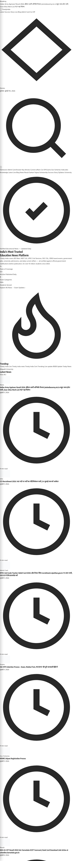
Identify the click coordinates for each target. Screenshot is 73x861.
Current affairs (35, 170)
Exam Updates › (19, 288)
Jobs (66, 170)
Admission (3, 170)
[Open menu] (1, 9)
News (22, 172)
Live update (48, 366)
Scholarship (43, 172)
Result (26, 172)
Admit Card (26, 12)
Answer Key (20, 170)
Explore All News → (7, 288)
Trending (41, 366)
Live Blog (18, 12)
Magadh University (6, 369)
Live (10, 366)
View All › (3, 375)
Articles (27, 170)
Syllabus (61, 172)
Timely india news (18, 366)
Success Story (9, 12)
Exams (48, 170)
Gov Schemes (56, 170)
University (68, 172)
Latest (2, 12)
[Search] (36, 164)
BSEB (55, 366)
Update (59, 366)
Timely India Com (31, 366)
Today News (67, 366)
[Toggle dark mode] (1, 167)
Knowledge (4, 172)
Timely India (4, 366)
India (63, 170)
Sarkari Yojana (34, 172)
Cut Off (32, 12)
